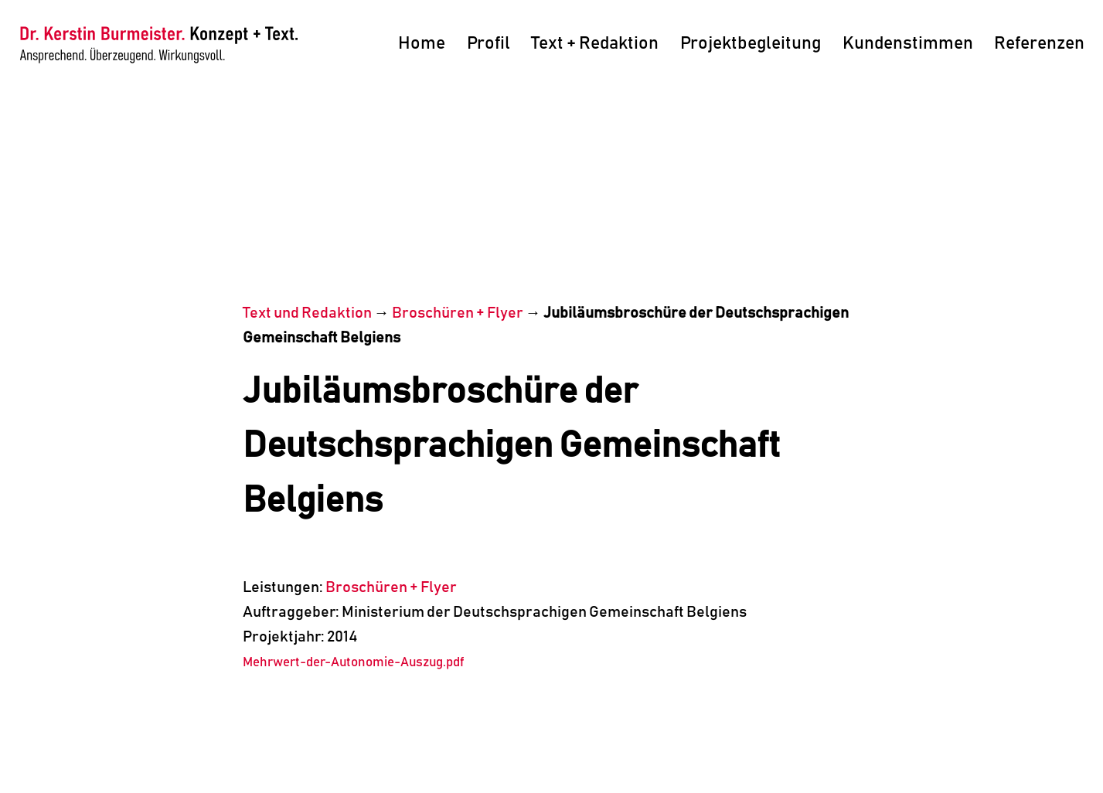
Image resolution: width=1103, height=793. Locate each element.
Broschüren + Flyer (457, 313)
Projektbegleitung (750, 44)
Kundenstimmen (908, 44)
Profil (488, 44)
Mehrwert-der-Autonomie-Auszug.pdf (353, 662)
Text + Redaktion (595, 44)
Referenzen (1039, 44)
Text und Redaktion (307, 313)
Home (421, 44)
